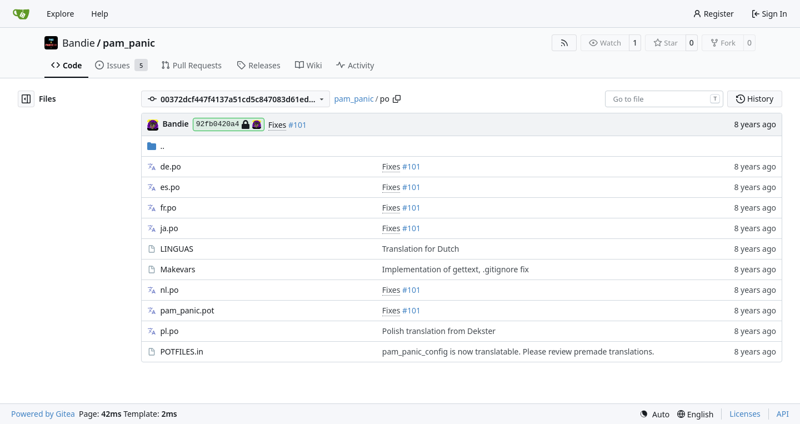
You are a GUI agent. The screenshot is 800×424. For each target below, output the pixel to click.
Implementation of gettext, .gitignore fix (455, 269)
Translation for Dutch (420, 248)
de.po (170, 166)
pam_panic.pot (187, 310)
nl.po (169, 290)
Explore (60, 13)
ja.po (169, 228)
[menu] (654, 414)
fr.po (168, 207)
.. (155, 146)
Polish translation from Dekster (439, 331)
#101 (297, 124)
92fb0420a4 (228, 124)
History (754, 98)
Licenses (745, 413)
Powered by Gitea (43, 413)
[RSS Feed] (564, 42)
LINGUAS (176, 248)
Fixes (277, 124)
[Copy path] (397, 99)
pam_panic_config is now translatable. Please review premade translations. (518, 351)
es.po (169, 187)
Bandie (78, 42)
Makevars (177, 269)
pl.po (169, 331)
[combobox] (664, 99)
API (783, 413)
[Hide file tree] (26, 99)
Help (99, 13)
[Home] (21, 14)
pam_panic (129, 42)
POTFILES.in (181, 351)
